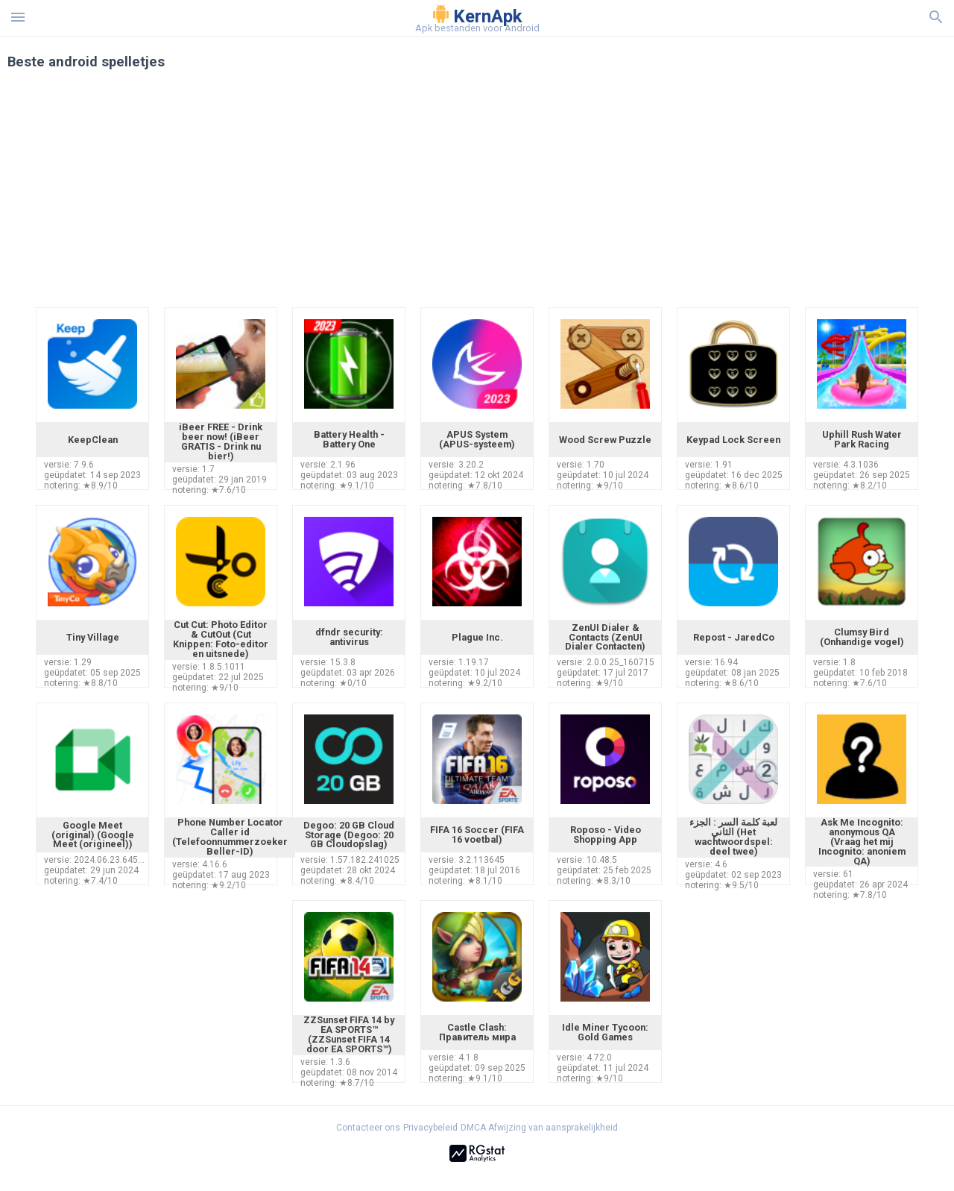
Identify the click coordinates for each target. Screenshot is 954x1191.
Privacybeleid (430, 1127)
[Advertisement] (567, 195)
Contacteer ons (368, 1127)
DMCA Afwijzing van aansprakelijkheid (539, 1127)
